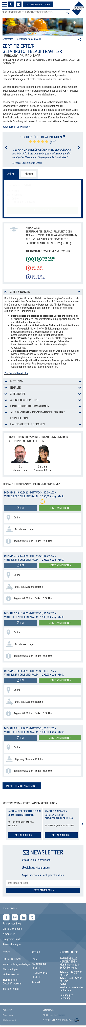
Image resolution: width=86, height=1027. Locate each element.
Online (10, 174)
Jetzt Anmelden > (43, 890)
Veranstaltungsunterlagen (14, 964)
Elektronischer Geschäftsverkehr (12, 981)
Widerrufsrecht (11, 974)
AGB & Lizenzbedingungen (54, 1015)
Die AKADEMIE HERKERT (39, 966)
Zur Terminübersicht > (16, 373)
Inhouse (28, 174)
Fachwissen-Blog (12, 923)
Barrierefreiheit (11, 988)
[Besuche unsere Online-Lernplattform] (38, 4)
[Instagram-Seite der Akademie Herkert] (15, 917)
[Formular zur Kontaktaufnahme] (18, 4)
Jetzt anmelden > (60, 508)
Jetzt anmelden (43, 210)
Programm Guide (12, 939)
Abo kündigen (10, 969)
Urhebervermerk (9, 1020)
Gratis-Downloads (12, 928)
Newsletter (9, 934)
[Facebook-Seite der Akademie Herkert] (7, 917)
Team (34, 959)
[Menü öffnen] (4, 4)
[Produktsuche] (36, 12)
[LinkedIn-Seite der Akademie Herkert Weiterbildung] (23, 917)
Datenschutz (48, 1010)
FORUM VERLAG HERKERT (40, 975)
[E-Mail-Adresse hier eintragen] (43, 883)
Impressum (7, 1010)
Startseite (8, 39)
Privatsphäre (8, 1015)
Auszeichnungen (12, 944)
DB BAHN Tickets (12, 959)
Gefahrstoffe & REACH (29, 39)
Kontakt (36, 982)
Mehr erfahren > (24, 835)
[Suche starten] (67, 12)
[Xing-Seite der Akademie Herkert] (32, 917)
